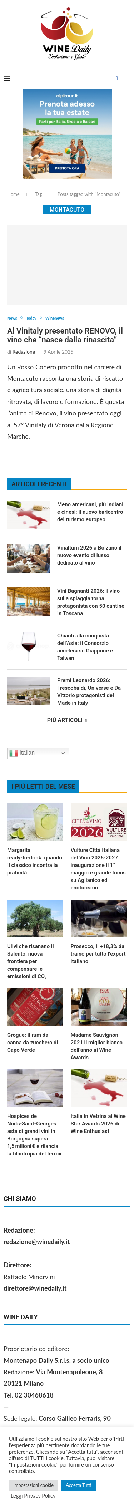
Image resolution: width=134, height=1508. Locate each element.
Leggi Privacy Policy (33, 1496)
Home (13, 194)
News (12, 318)
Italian (22, 753)
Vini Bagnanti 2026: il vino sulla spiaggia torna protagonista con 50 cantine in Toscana (90, 602)
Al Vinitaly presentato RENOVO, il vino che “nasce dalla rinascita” (65, 335)
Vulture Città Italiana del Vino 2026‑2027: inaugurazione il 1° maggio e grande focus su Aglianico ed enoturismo (98, 869)
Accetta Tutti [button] (78, 1485)
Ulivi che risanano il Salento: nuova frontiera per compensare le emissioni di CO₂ (30, 961)
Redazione (24, 352)
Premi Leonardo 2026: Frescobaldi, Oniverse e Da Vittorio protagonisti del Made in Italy (89, 691)
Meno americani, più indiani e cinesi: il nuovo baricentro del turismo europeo (90, 512)
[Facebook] (117, 78)
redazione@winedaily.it (37, 1242)
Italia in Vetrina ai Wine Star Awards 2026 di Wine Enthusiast (98, 1123)
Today (31, 318)
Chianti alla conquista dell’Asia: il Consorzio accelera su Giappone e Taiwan (85, 646)
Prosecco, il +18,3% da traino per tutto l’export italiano (98, 954)
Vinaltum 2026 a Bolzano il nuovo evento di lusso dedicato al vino (89, 555)
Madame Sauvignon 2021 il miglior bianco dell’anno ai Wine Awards (97, 1046)
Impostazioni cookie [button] (33, 1485)
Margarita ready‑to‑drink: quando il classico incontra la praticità (34, 861)
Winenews (54, 318)
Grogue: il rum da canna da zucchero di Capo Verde (32, 1042)
